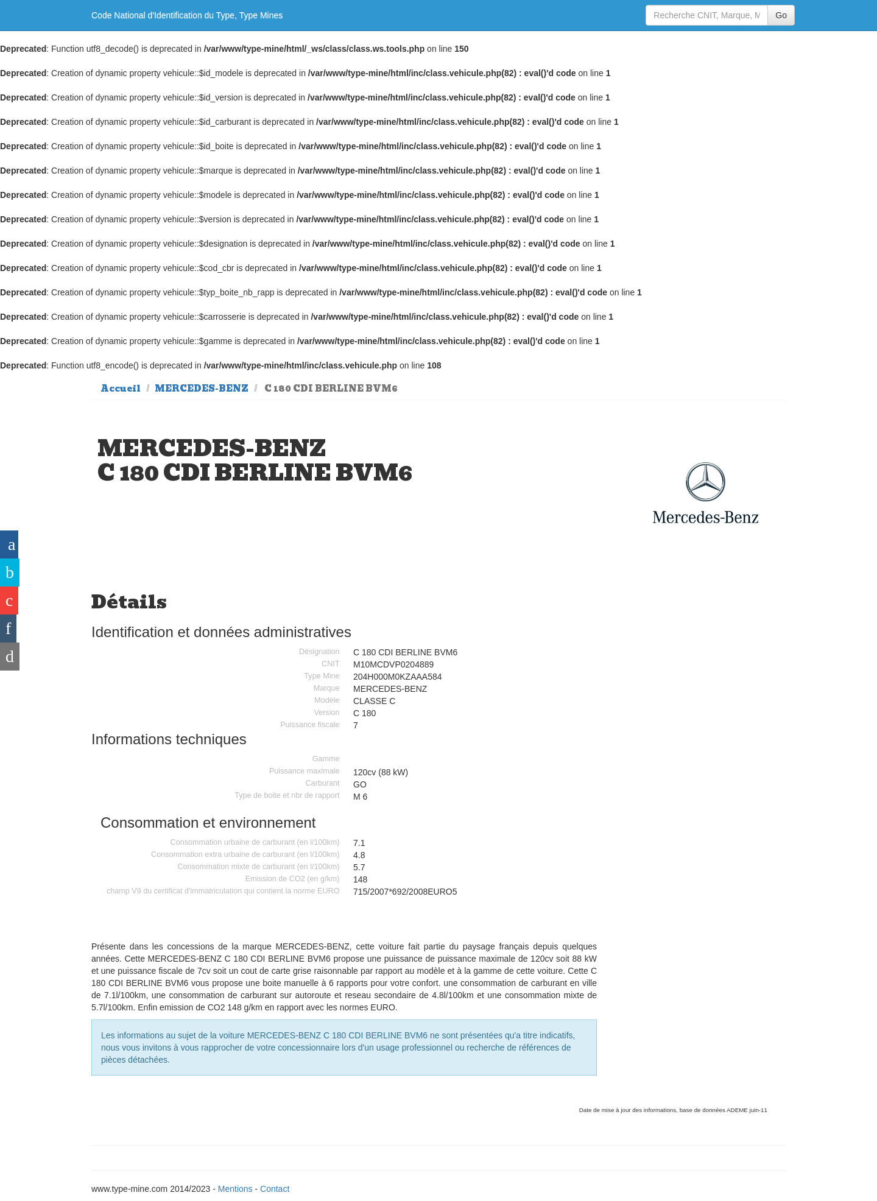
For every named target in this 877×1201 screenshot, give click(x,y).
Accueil (120, 388)
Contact (274, 1189)
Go (781, 15)
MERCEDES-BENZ (201, 388)
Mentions (235, 1189)
